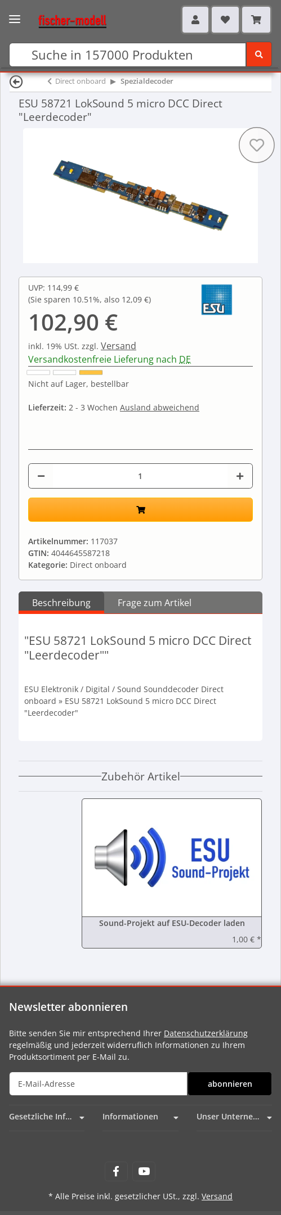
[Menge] (140, 476)
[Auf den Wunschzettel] (257, 145)
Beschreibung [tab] (61, 603)
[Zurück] (16, 81)
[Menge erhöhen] (240, 476)
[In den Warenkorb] (140, 510)
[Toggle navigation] (14, 15)
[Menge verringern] (41, 476)
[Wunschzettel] (225, 19)
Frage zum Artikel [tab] (154, 603)
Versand (118, 346)
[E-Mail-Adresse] (98, 1084)
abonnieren (230, 1083)
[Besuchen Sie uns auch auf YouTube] (143, 1171)
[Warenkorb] (256, 19)
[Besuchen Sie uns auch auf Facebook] (116, 1171)
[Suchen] (127, 55)
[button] (195, 19)
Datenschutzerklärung (206, 1033)
